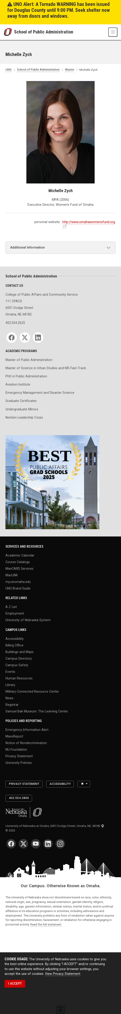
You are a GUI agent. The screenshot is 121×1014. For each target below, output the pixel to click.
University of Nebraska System (27, 620)
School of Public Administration (43, 32)
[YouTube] (35, 844)
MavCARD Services (19, 568)
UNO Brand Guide (17, 588)
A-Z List (11, 607)
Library (10, 684)
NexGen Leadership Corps (24, 417)
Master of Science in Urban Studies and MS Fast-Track (45, 368)
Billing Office (14, 645)
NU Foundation (16, 749)
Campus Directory (18, 658)
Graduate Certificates (21, 401)
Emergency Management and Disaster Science (39, 392)
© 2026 (10, 830)
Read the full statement (45, 924)
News (9, 698)
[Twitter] (25, 337)
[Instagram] (60, 844)
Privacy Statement (19, 756)
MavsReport (14, 736)
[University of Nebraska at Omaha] (9, 32)
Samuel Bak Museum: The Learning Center (36, 711)
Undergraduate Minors (21, 409)
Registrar (12, 704)
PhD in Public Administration (26, 376)
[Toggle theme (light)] (84, 784)
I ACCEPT (15, 983)
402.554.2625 (15, 323)
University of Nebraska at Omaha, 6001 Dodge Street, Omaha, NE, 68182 (54, 826)
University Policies (18, 762)
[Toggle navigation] (112, 32)
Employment (14, 613)
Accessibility (14, 638)
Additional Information (27, 247)
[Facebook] (11, 337)
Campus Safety (16, 665)
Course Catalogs (17, 562)
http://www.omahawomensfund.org (88, 222)
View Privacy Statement (62, 974)
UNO (8, 69)
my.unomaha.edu (18, 581)
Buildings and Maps (19, 651)
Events (10, 671)
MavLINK (11, 575)
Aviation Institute (17, 384)
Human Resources (19, 678)
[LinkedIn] (38, 337)
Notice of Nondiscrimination (26, 743)
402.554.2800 (19, 798)
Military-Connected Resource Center (32, 691)
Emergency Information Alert (26, 730)
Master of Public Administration (28, 360)
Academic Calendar (19, 555)
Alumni (69, 69)
